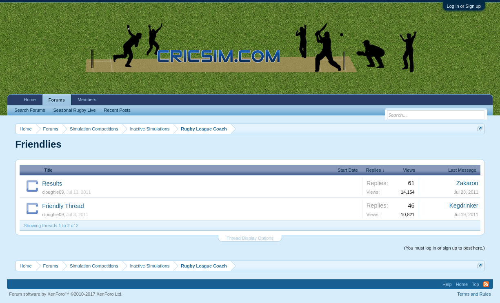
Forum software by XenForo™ (65, 294)
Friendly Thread (63, 206)
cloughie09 (53, 192)
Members (87, 99)
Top (475, 284)
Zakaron (467, 183)
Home (30, 99)
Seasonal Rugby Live (74, 110)
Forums (57, 99)
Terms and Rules (474, 294)
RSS (486, 284)
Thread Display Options (250, 238)
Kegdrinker (463, 205)
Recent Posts (117, 110)
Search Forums (29, 110)
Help (447, 284)
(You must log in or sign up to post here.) (444, 247)
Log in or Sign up (464, 6)
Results (52, 183)
